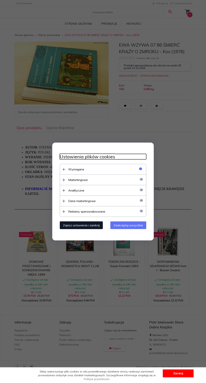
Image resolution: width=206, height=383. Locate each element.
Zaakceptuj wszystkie (128, 225)
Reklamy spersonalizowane (86, 211)
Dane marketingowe (82, 201)
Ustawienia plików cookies (87, 156)
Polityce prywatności (96, 379)
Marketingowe (78, 180)
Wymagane (76, 169)
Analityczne (76, 190)
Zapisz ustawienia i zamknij (81, 225)
